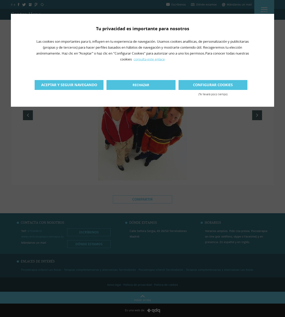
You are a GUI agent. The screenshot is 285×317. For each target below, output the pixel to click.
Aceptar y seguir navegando (69, 84)
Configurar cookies (213, 86)
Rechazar (141, 85)
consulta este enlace (149, 59)
